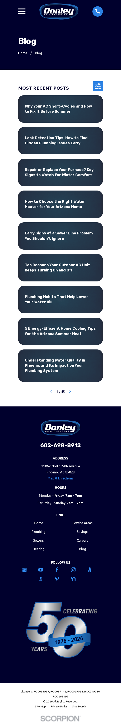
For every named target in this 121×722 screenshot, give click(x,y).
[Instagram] (77, 569)
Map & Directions (61, 478)
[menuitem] (40, 706)
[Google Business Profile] (28, 569)
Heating (38, 549)
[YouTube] (44, 569)
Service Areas (82, 523)
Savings (82, 532)
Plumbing (38, 532)
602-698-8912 (60, 445)
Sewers (38, 540)
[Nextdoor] (77, 579)
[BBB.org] (44, 579)
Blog (82, 549)
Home (38, 523)
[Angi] (93, 569)
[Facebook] (61, 569)
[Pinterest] (61, 579)
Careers (82, 540)
